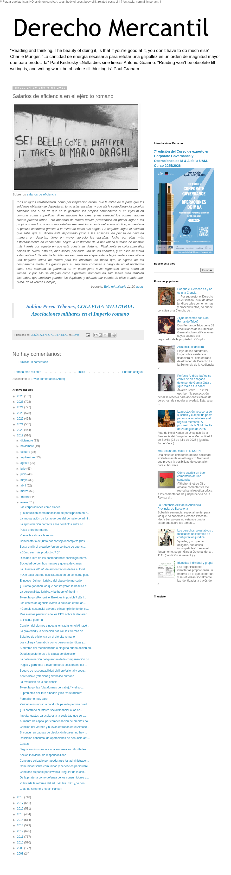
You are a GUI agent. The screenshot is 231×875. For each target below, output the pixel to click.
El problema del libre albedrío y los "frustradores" (51, 693)
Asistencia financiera (190, 347)
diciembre (27, 440)
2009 (20, 848)
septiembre (28, 457)
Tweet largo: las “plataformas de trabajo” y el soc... (52, 687)
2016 (20, 808)
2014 (20, 820)
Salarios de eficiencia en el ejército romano (47, 636)
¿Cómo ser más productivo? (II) (40, 552)
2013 (20, 825)
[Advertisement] (184, 110)
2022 (20, 418)
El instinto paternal (32, 620)
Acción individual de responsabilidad (43, 755)
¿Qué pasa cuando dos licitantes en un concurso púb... (55, 575)
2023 (20, 413)
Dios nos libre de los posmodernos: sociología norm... (54, 558)
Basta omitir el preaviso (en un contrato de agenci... (53, 546)
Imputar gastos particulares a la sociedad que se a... (53, 715)
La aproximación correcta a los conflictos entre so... (52, 524)
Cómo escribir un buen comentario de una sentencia (191, 476)
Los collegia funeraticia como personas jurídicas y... (53, 642)
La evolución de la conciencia (39, 682)
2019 (20, 435)
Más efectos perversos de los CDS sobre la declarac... (54, 614)
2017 (20, 803)
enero (24, 502)
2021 (20, 424)
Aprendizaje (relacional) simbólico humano (47, 676)
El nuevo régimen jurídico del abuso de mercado (51, 580)
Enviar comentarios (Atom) (48, 379)
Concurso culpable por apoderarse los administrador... (54, 760)
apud (139, 286)
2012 (20, 831)
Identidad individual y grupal (195, 562)
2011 (20, 836)
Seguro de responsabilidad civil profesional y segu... (53, 670)
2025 (20, 401)
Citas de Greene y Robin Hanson (41, 789)
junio (23, 474)
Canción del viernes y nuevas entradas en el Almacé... (54, 625)
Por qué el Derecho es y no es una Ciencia (194, 290)
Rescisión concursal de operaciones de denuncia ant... (55, 738)
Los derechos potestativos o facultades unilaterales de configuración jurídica (195, 534)
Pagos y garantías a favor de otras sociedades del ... (53, 665)
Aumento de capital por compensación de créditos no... (55, 721)
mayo (24, 480)
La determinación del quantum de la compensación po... (55, 659)
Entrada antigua (132, 372)
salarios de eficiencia (41, 194)
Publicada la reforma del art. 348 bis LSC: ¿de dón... (53, 783)
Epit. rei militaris (115, 286)
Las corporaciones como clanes (40, 507)
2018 (20, 797)
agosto (25, 463)
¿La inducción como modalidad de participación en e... (55, 513)
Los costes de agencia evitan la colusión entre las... (53, 603)
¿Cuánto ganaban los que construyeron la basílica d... (54, 586)
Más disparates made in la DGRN (179, 451)
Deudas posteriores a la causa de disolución (48, 653)
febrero (25, 497)
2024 (20, 407)
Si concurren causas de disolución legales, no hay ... (53, 732)
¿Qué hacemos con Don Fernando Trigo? (193, 319)
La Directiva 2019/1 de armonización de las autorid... (53, 569)
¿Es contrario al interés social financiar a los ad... (51, 710)
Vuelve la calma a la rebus (36, 535)
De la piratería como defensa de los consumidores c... (54, 777)
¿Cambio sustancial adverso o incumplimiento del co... (55, 608)
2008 (20, 853)
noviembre (27, 446)
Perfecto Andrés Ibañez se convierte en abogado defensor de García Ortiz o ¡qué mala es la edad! (194, 381)
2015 (20, 814)
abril (23, 485)
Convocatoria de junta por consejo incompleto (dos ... (54, 541)
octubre (25, 452)
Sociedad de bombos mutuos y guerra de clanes (51, 563)
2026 (20, 396)
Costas (24, 743)
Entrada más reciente (27, 372)
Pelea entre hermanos (34, 529)
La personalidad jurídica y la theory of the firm (49, 591)
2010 (20, 842)
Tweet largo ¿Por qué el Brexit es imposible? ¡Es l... (53, 597)
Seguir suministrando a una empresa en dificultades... (54, 749)
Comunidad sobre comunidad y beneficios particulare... (55, 766)
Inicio (81, 372)
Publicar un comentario (33, 362)
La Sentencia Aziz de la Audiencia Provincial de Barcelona (179, 506)
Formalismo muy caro (33, 698)
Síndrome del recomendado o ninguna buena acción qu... (56, 648)
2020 (20, 430)
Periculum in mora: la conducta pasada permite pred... (54, 704)
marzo (24, 491)
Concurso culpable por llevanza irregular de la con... (53, 772)
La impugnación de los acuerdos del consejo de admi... (55, 518)
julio (23, 468)
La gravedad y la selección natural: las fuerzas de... (53, 631)
